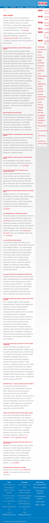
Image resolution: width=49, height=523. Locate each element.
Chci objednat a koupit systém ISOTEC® (42, 86)
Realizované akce (31, 7)
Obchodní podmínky (40, 488)
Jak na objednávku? (40, 485)
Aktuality (20, 7)
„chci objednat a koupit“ (19, 437)
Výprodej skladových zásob (42, 49)
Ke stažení (20, 10)
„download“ (7, 221)
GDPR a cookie (40, 505)
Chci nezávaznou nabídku (42, 76)
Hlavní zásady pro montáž (42, 96)
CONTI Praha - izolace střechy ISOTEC (16, 521)
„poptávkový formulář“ (10, 38)
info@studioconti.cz (9, 515)
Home (6, 7)
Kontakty (29, 10)
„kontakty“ (25, 165)
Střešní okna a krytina (40, 110)
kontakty (26, 30)
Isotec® (12, 7)
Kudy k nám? (40, 502)
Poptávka (42, 7)
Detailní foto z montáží (41, 68)
